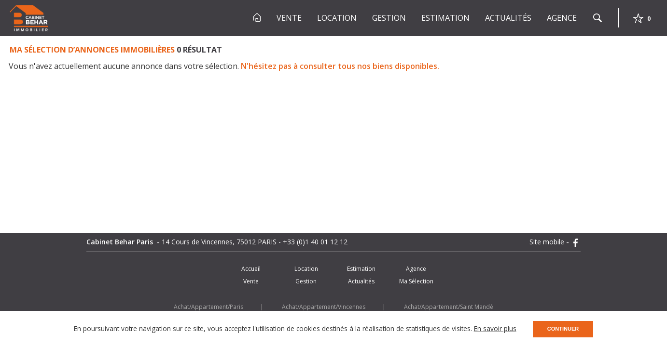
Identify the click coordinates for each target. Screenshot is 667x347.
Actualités (508, 18)
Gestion (389, 18)
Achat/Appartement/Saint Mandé (448, 307)
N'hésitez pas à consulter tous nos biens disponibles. (340, 66)
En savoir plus (495, 328)
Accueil (251, 269)
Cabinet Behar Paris (120, 242)
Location (337, 18)
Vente (289, 18)
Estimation (445, 18)
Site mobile (547, 242)
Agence (562, 18)
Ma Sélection (416, 281)
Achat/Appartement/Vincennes (323, 307)
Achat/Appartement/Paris (208, 307)
